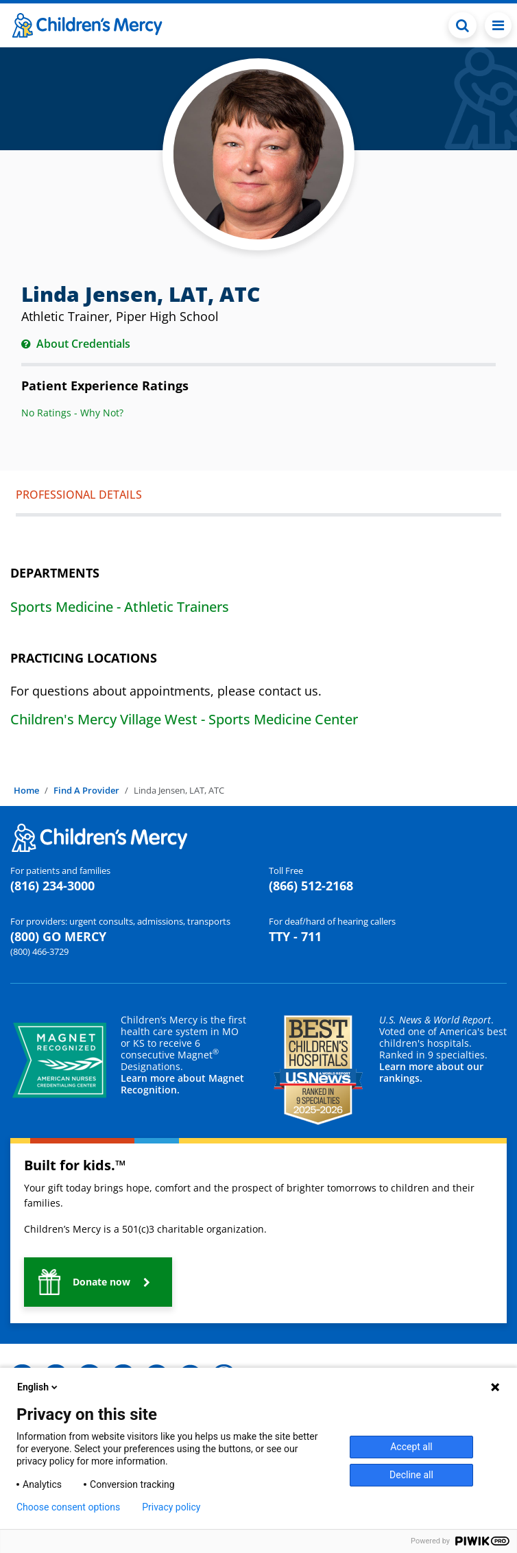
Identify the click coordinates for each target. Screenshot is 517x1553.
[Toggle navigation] (498, 25)
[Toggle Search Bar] (462, 25)
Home (26, 790)
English (38, 1387)
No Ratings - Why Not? (72, 412)
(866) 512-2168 (311, 885)
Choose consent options (68, 1507)
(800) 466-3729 (39, 951)
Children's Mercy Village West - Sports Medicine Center (184, 719)
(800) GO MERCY (58, 936)
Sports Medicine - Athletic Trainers (119, 606)
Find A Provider (86, 790)
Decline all (411, 1474)
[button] (98, 1282)
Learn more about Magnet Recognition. (182, 1083)
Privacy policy (171, 1507)
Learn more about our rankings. (431, 1072)
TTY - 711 (295, 936)
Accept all (411, 1446)
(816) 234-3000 (52, 885)
